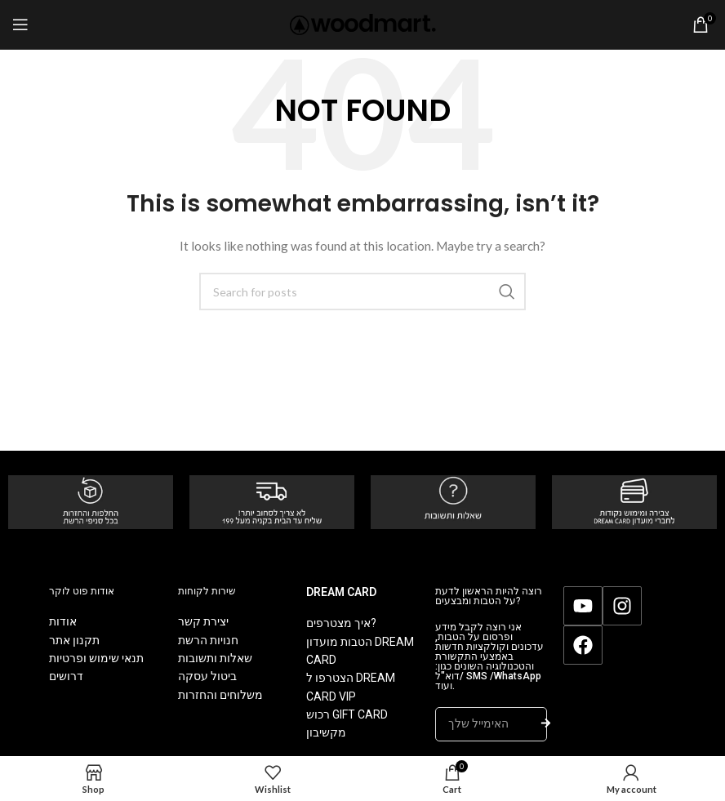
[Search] (362, 291)
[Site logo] (363, 23)
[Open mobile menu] (20, 24)
